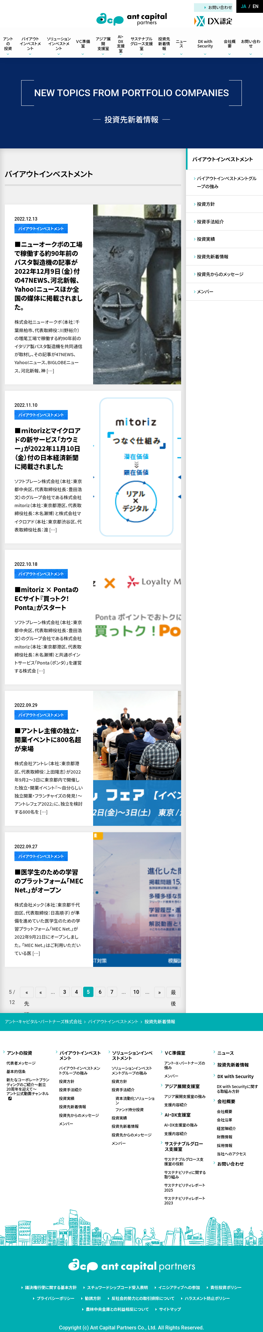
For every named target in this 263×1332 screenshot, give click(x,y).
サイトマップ (167, 1297)
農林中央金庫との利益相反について (118, 1297)
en (256, 6)
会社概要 (224, 1103)
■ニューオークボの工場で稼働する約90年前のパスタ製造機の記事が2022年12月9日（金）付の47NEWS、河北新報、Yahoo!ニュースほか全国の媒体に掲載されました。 (48, 275)
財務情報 (224, 1128)
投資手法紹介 (210, 224)
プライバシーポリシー (60, 1287)
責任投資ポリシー (220, 1278)
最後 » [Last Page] (173, 993)
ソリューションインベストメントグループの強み (132, 1068)
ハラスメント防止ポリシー (202, 1287)
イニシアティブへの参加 (176, 1278)
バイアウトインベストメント (41, 228)
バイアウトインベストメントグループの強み (227, 183)
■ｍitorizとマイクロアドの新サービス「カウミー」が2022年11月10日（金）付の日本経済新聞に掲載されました (47, 448)
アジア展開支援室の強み (185, 1091)
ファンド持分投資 (130, 1106)
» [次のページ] (159, 992)
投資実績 (206, 242)
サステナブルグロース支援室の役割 (184, 1153)
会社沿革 (224, 1111)
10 (136, 992)
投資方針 (206, 205)
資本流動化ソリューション (135, 1098)
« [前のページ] (41, 992)
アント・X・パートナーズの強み (184, 1062)
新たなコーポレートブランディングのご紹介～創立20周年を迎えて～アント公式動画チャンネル (27, 1084)
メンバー (205, 295)
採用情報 (224, 1137)
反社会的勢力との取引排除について (142, 1287)
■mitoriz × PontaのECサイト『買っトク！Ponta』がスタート (46, 598)
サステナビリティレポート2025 (184, 1179)
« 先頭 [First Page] (28, 993)
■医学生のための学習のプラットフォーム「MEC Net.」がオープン (48, 880)
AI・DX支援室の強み (180, 1118)
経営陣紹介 (226, 1120)
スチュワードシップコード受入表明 (118, 1278)
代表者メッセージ (21, 1060)
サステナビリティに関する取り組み (185, 1166)
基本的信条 (16, 1069)
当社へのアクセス (231, 1145)
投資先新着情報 (213, 259)
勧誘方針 (95, 1287)
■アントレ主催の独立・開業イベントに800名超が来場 (47, 739)
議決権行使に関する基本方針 (55, 1278)
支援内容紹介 (175, 1100)
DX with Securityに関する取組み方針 (237, 1082)
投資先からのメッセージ (220, 277)
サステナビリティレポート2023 (184, 1192)
